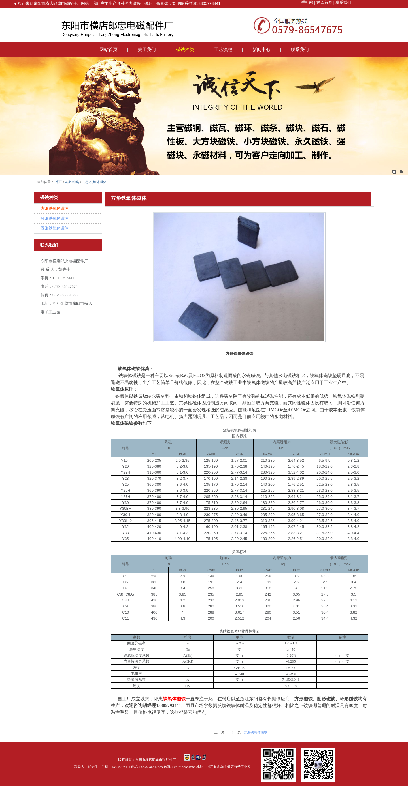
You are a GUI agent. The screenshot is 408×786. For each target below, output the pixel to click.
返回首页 (323, 2)
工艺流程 (223, 49)
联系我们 (342, 2)
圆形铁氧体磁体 (55, 228)
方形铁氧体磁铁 (255, 732)
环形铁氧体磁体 (55, 218)
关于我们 (147, 49)
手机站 (307, 2)
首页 (58, 182)
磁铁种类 (185, 49)
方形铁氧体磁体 (95, 182)
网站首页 (108, 49)
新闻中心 (261, 49)
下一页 (236, 732)
